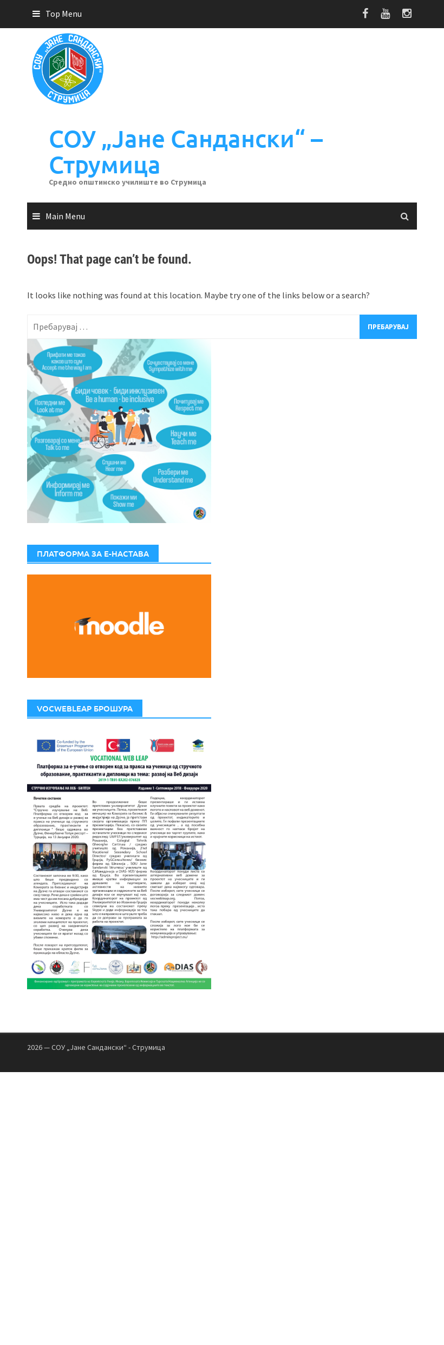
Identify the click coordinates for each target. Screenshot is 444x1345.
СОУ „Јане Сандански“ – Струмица (186, 151)
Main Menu (65, 216)
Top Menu (63, 13)
